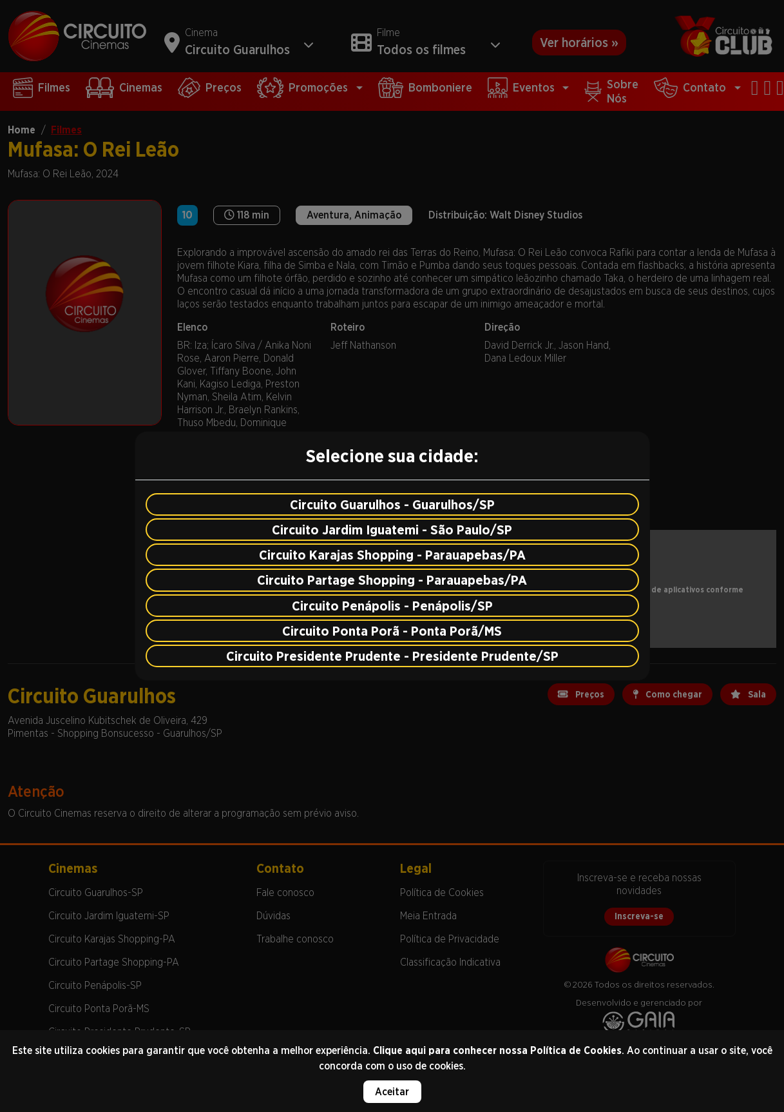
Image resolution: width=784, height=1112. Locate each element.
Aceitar (392, 1092)
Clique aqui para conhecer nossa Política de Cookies (497, 1050)
